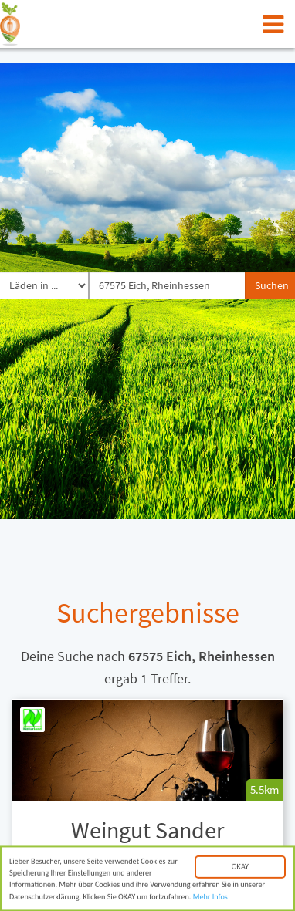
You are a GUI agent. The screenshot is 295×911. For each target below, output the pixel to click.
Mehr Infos (210, 898)
